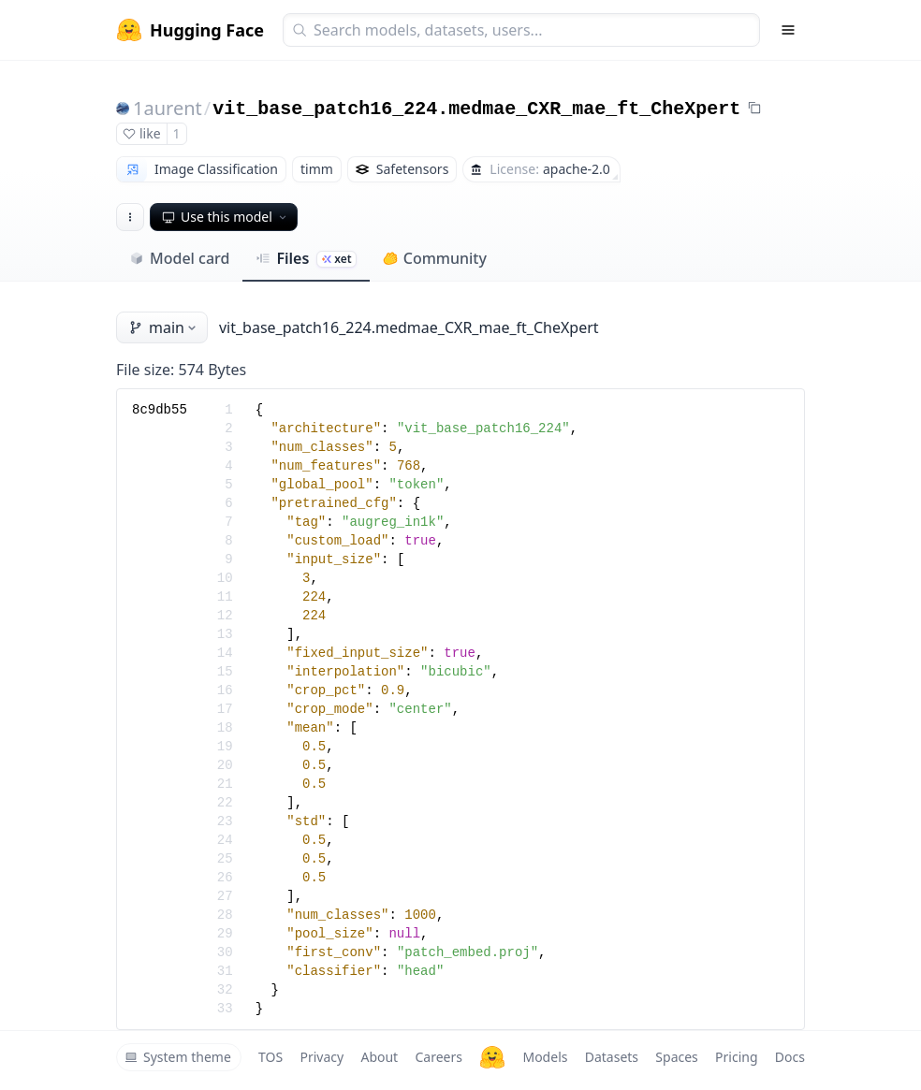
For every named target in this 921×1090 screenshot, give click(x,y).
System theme (177, 1057)
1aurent (167, 108)
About (379, 1057)
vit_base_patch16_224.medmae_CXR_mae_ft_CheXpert (476, 109)
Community (435, 258)
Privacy (322, 1057)
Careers (438, 1057)
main (163, 327)
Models (544, 1057)
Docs (790, 1057)
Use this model (225, 216)
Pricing (736, 1057)
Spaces (676, 1057)
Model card (179, 258)
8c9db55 (159, 409)
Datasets (611, 1057)
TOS (270, 1057)
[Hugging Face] (492, 1057)
